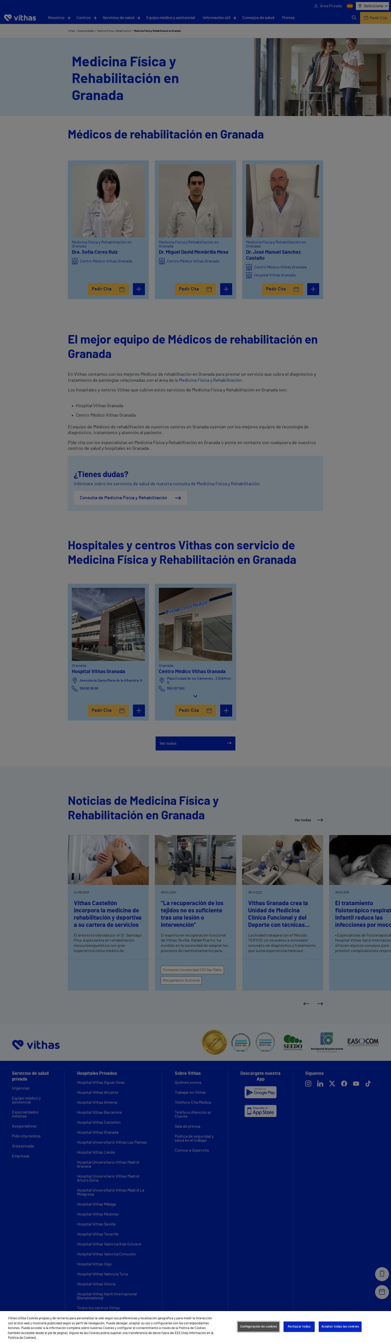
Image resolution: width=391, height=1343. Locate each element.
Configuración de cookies (258, 1326)
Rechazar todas (299, 1326)
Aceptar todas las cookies (340, 1326)
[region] (195, 1327)
